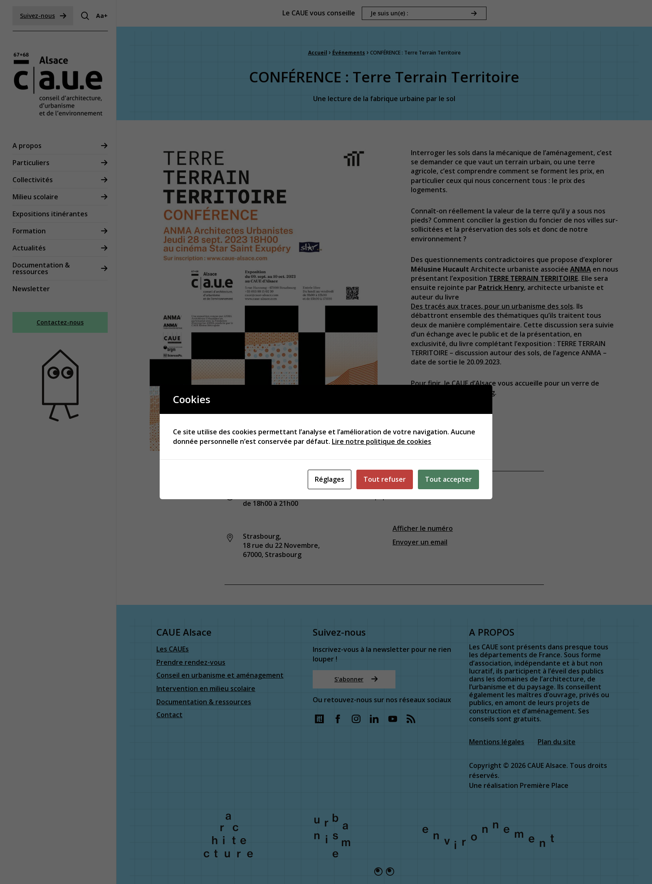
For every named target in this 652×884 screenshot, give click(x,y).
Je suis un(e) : (389, 13)
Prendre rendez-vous (190, 663)
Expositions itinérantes (50, 213)
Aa (102, 16)
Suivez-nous (43, 16)
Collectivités (32, 179)
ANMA (580, 269)
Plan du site (556, 741)
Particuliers (30, 162)
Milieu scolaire (35, 196)
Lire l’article (436, 442)
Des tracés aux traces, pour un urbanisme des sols (492, 306)
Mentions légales (496, 741)
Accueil (317, 52)
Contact (169, 715)
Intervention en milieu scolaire (205, 689)
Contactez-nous (60, 322)
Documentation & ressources (41, 268)
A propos (27, 145)
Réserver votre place (451, 416)
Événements (348, 52)
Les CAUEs (172, 650)
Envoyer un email (420, 542)
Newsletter (31, 288)
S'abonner (356, 679)
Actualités (29, 248)
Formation (29, 230)
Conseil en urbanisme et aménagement (220, 676)
